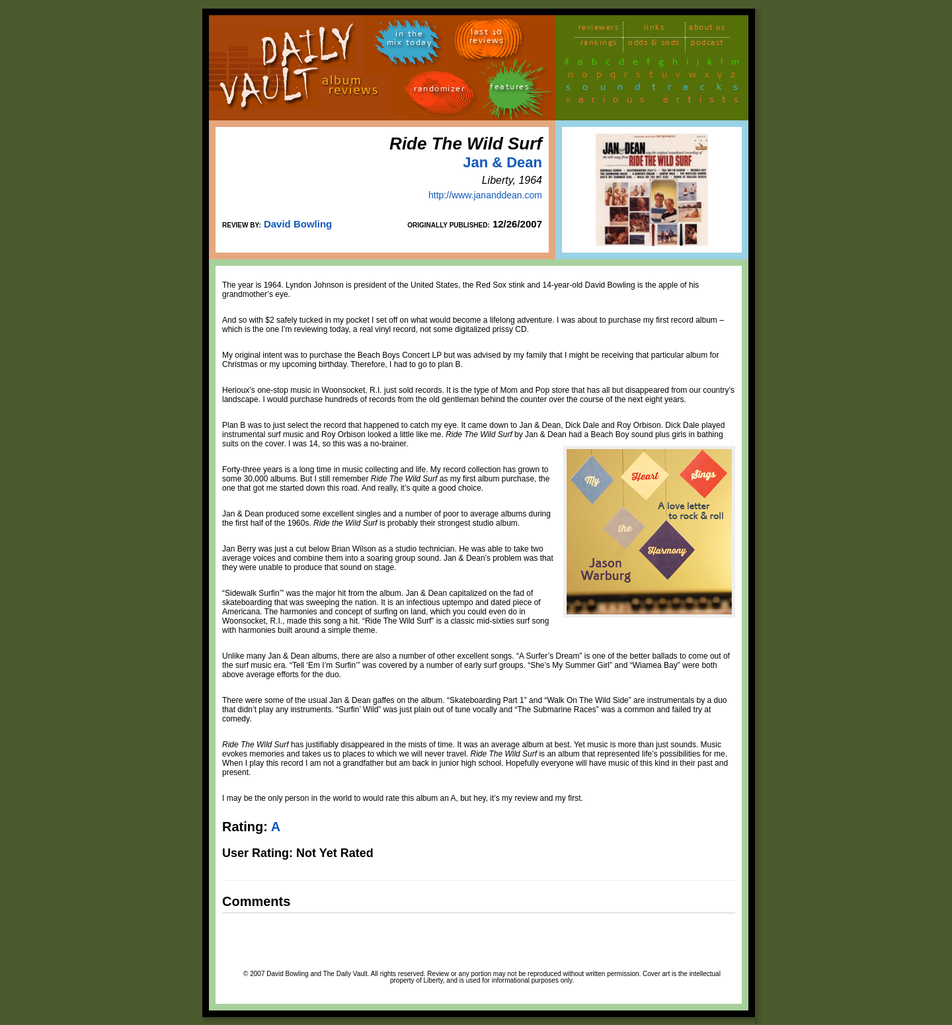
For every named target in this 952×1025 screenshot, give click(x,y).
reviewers (598, 29)
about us (707, 29)
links (654, 29)
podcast (707, 45)
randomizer (439, 91)
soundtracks (658, 89)
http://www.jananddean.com (485, 195)
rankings (598, 45)
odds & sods (654, 45)
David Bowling (298, 223)
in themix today (409, 40)
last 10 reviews (486, 38)
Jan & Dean (502, 162)
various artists (656, 101)
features (510, 89)
